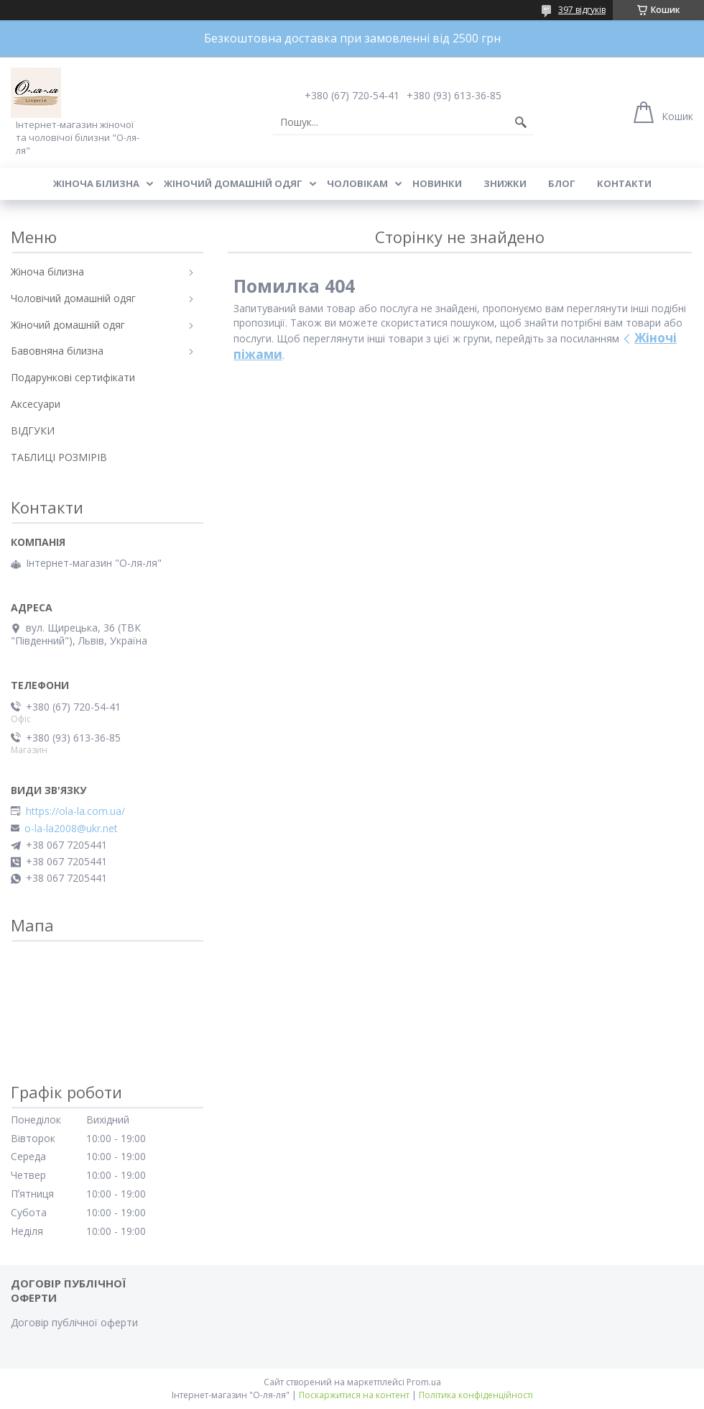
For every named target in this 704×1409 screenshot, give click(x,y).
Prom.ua (424, 1382)
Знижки (505, 183)
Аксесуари (35, 404)
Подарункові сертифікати (73, 377)
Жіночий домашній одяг (233, 183)
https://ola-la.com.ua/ (75, 811)
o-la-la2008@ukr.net (71, 828)
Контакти (624, 183)
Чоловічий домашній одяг (73, 298)
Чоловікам (357, 183)
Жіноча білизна (96, 183)
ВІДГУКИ (33, 430)
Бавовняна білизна (57, 350)
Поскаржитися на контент (354, 1395)
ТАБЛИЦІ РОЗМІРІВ (59, 457)
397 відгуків (582, 10)
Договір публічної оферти (74, 1322)
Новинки (437, 183)
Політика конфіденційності (476, 1395)
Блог (561, 183)
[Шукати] (521, 122)
